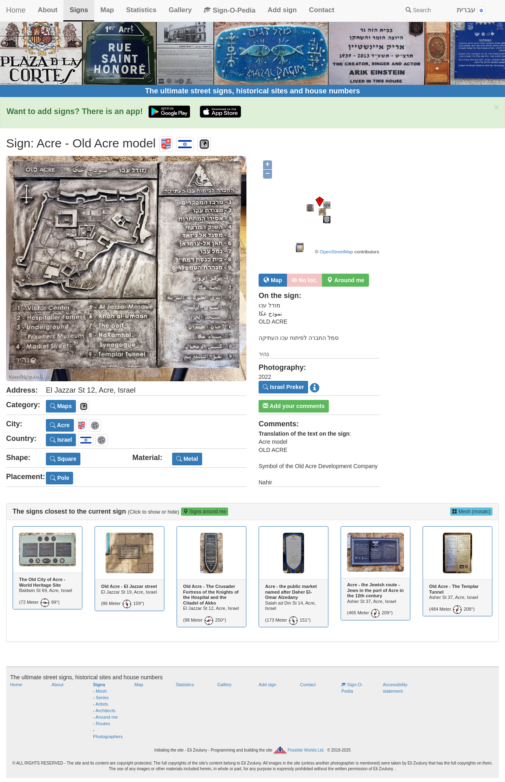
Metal (187, 459)
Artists (101, 704)
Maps (61, 406)
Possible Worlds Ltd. (305, 750)
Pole (59, 478)
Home (16, 10)
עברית (471, 10)
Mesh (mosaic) (471, 511)
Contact (321, 10)
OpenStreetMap (336, 251)
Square (63, 459)
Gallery (180, 10)
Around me (106, 717)
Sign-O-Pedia (229, 10)
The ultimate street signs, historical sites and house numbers (252, 91)
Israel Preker (283, 387)
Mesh (101, 691)
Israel (61, 439)
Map (107, 10)
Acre (60, 425)
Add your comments (294, 406)
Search (418, 10)
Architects (105, 710)
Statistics (141, 10)
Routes (103, 723)
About (47, 10)
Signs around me (204, 511)
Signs (78, 10)
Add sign (282, 10)
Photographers (108, 736)
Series (102, 697)
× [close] (496, 107)
